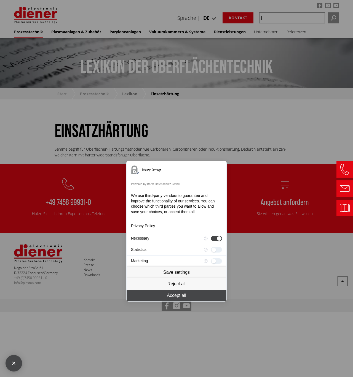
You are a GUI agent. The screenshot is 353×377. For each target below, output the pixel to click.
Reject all (176, 283)
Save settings (176, 272)
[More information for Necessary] (205, 238)
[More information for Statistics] (205, 249)
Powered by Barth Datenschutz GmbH (155, 184)
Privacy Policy (143, 226)
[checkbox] (216, 238)
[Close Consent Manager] (14, 363)
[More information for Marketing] (205, 261)
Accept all (176, 295)
